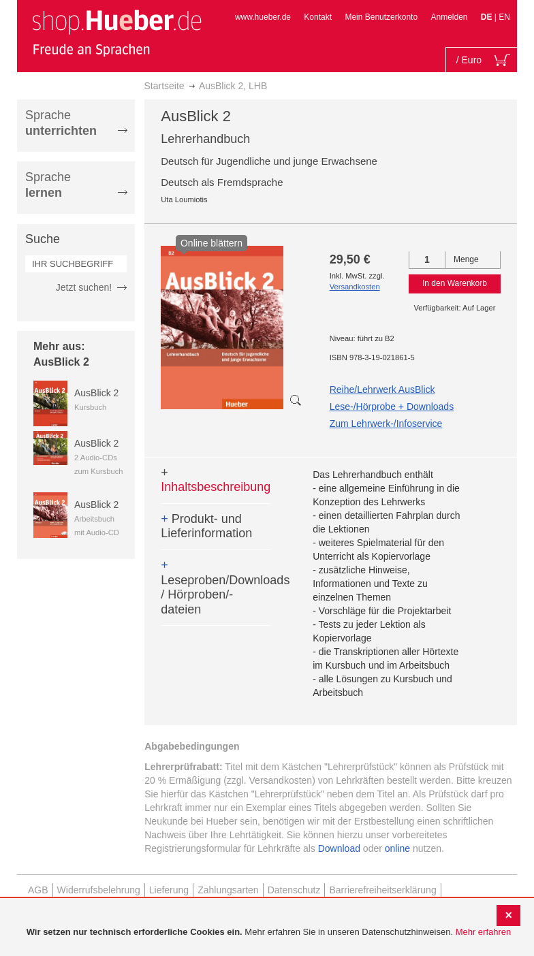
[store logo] (116, 32)
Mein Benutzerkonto (381, 17)
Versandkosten (355, 287)
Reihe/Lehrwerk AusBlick (382, 389)
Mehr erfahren (484, 932)
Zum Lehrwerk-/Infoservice (386, 423)
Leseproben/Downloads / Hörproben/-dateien (215, 587)
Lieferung (169, 890)
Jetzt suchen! (84, 287)
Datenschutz (294, 890)
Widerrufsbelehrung (98, 890)
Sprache (61, 123)
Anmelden (448, 17)
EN (504, 17)
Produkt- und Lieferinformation (206, 526)
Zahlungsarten (228, 890)
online (397, 848)
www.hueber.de (263, 17)
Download (339, 848)
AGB (38, 890)
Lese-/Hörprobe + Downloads (392, 406)
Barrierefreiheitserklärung (382, 890)
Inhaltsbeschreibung (215, 480)
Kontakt (318, 17)
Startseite (164, 85)
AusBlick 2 (96, 392)
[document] (268, 932)
